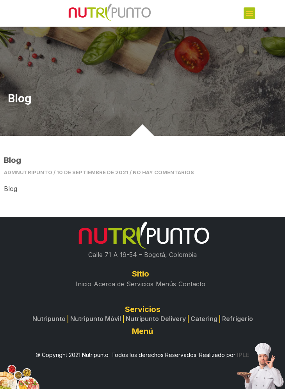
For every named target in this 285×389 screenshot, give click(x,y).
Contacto (191, 284)
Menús (166, 284)
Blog (12, 160)
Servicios (139, 284)
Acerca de (109, 284)
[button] (249, 13)
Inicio (83, 284)
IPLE (243, 355)
